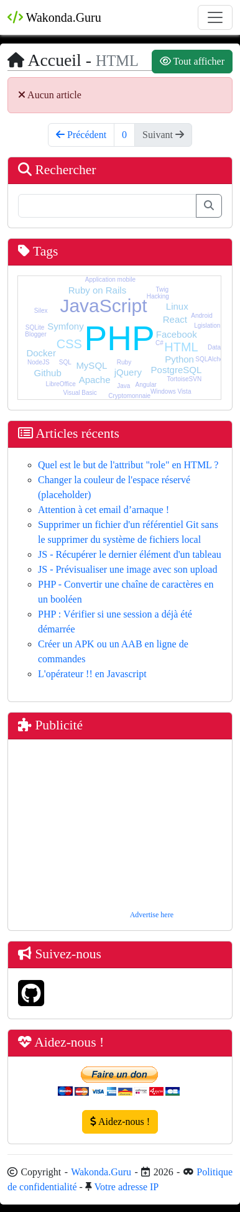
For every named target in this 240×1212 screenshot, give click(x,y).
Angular (145, 384)
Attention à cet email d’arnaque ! (103, 509)
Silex (41, 310)
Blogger (35, 334)
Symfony (65, 326)
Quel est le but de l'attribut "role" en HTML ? (128, 465)
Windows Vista (170, 391)
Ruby (124, 362)
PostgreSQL (176, 369)
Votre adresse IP (127, 1187)
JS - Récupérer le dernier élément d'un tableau (129, 554)
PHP (120, 338)
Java (123, 385)
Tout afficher (192, 61)
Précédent (81, 134)
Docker (41, 353)
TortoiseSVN (184, 379)
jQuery (128, 372)
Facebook (176, 334)
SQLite (35, 327)
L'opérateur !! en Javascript (92, 673)
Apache (95, 379)
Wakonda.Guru (54, 17)
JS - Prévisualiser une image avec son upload (127, 569)
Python (179, 359)
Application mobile (110, 279)
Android (201, 315)
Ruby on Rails (97, 290)
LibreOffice (61, 384)
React (175, 319)
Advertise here (151, 914)
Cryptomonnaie (129, 395)
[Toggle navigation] (215, 17)
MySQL (91, 365)
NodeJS (38, 362)
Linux (177, 306)
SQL (65, 362)
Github (48, 373)
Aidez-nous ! (120, 1121)
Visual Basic (79, 392)
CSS (69, 344)
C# (159, 343)
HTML (181, 347)
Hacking (158, 296)
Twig (161, 289)
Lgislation (207, 325)
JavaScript (103, 305)
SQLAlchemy (213, 359)
